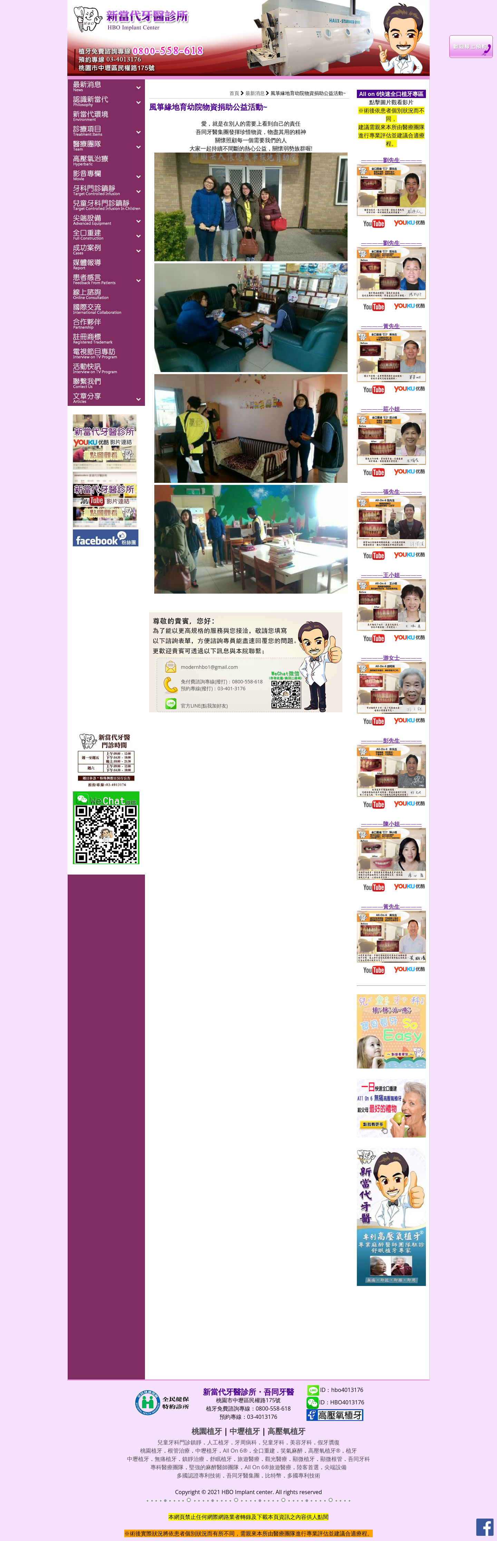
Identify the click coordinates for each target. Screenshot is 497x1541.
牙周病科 (246, 1442)
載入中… (245, 1041)
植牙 (351, 1450)
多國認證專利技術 (199, 1475)
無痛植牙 (166, 1459)
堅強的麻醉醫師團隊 (214, 1467)
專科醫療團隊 (167, 1467)
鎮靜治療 (193, 1459)
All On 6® (235, 1450)
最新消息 (255, 93)
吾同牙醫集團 (243, 1475)
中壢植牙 (245, 1431)
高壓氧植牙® (324, 1450)
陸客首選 (308, 1467)
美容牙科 (301, 1442)
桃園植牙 (207, 1431)
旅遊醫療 (248, 1459)
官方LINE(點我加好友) (204, 705)
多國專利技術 (303, 1475)
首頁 (234, 93)
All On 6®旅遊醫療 (267, 1467)
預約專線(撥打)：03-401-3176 (213, 688)
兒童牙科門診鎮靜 (179, 1442)
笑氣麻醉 (292, 1450)
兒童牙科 (273, 1442)
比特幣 (273, 1475)
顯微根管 (331, 1459)
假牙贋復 (329, 1442)
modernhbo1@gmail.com (209, 667)
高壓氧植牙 (286, 1431)
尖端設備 (335, 1467)
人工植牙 (218, 1442)
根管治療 (179, 1450)
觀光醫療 (276, 1459)
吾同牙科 (359, 1459)
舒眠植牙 (221, 1459)
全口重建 (264, 1450)
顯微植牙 (304, 1459)
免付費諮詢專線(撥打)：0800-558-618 (222, 681)
